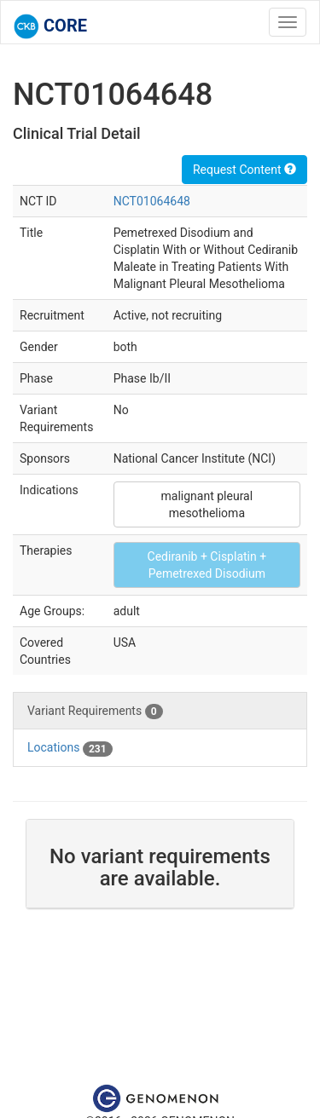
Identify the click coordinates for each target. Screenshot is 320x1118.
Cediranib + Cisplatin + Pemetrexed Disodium (207, 565)
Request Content (244, 169)
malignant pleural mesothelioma (207, 504)
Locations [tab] (70, 748)
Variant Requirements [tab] (95, 711)
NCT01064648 (151, 201)
